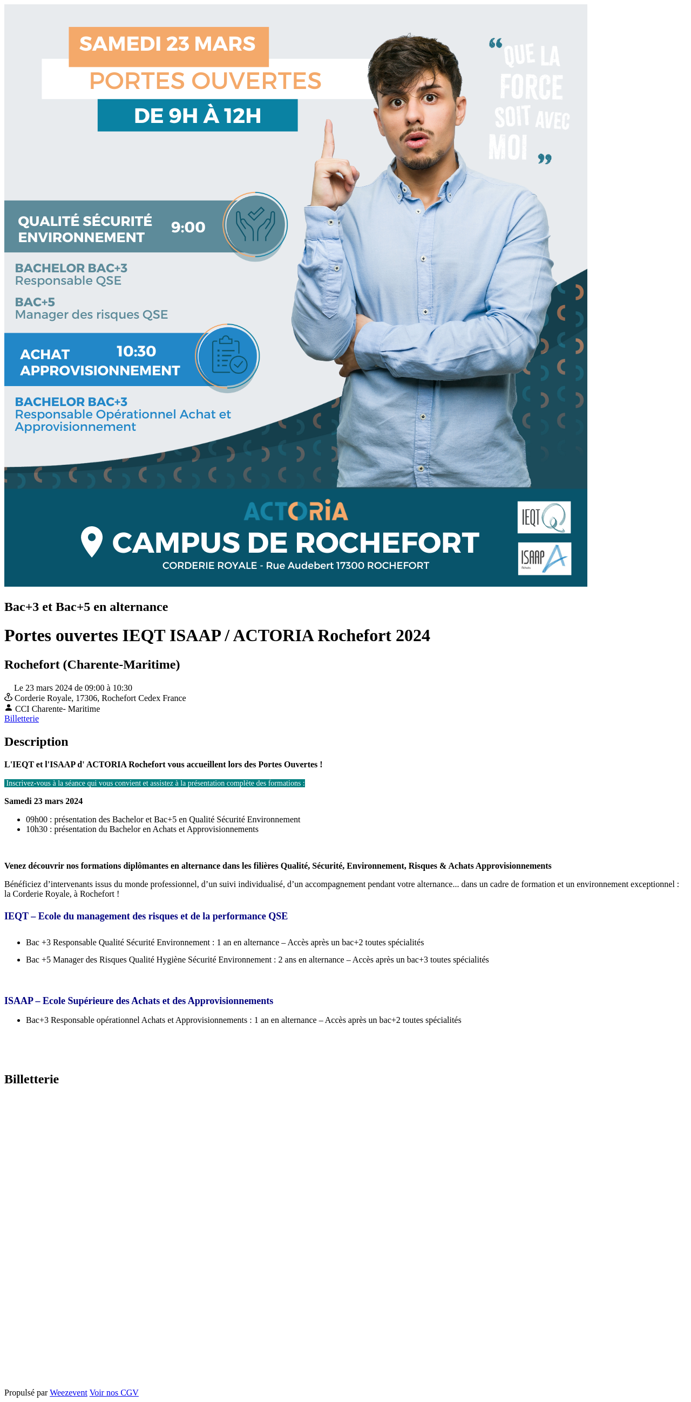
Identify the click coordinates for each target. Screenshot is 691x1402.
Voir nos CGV (114, 1392)
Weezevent (68, 1392)
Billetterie (21, 718)
